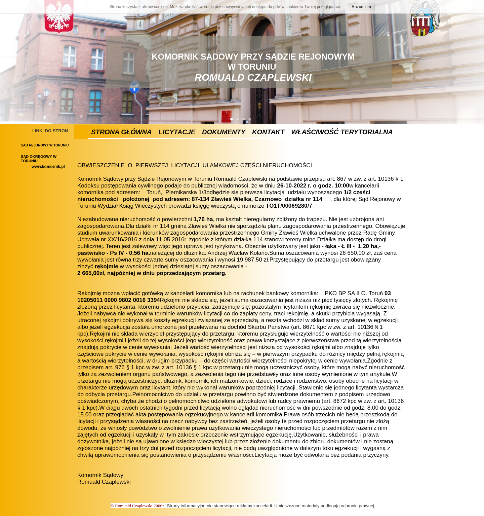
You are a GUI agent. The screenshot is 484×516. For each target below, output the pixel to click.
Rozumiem (361, 6)
